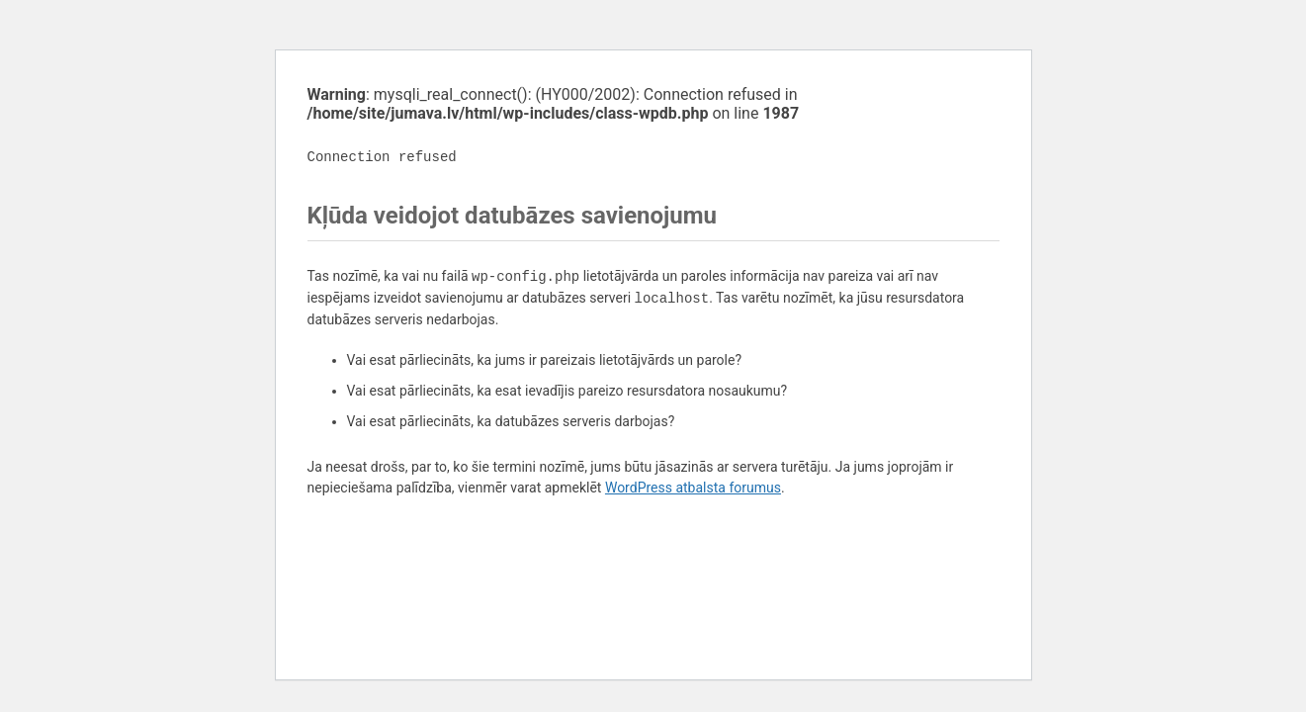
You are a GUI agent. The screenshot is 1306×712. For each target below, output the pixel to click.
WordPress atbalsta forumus (693, 487)
